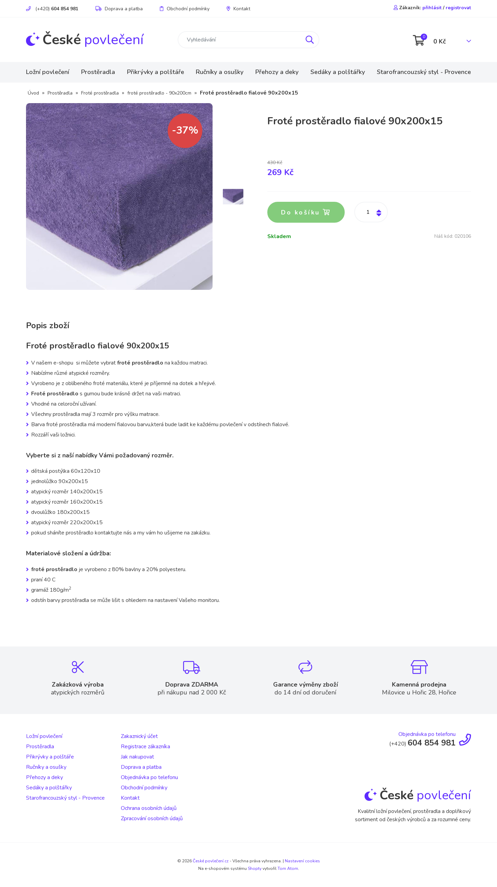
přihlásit (432, 7)
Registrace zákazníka (145, 746)
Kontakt (238, 8)
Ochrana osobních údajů (149, 808)
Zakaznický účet (139, 736)
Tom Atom (288, 868)
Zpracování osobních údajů (152, 818)
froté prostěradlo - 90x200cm (159, 93)
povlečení (84, 39)
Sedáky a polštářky (337, 72)
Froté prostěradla (100, 93)
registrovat (458, 7)
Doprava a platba (119, 8)
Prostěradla (98, 72)
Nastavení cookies (302, 861)
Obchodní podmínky (184, 8)
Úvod (33, 93)
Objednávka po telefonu (149, 777)
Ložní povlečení (47, 72)
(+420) (52, 8)
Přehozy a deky (276, 72)
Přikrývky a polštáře (155, 72)
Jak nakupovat (137, 757)
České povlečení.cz (211, 861)
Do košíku (307, 213)
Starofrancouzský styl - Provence (424, 72)
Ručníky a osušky (219, 72)
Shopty (255, 868)
